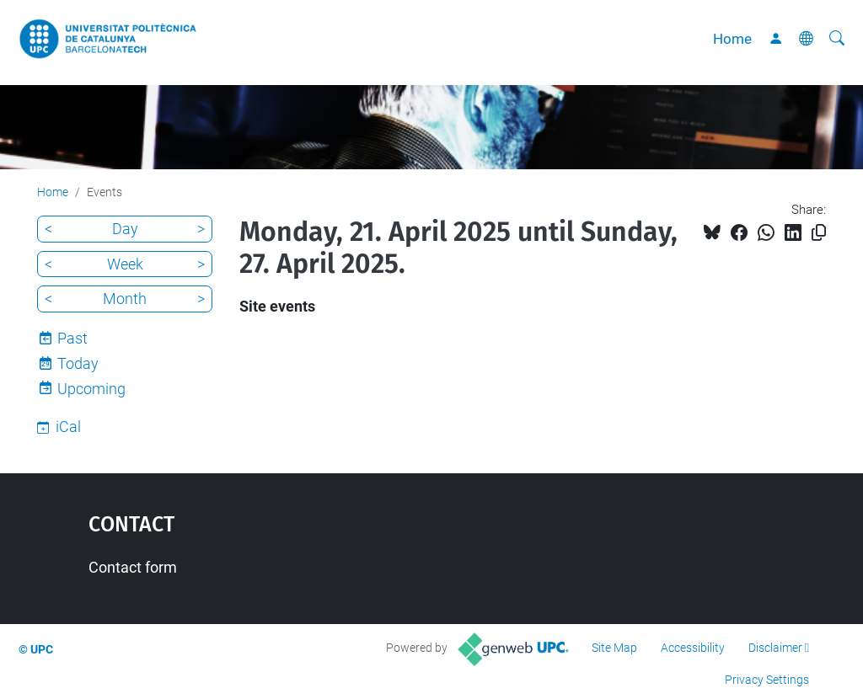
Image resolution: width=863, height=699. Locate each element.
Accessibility (693, 647)
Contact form (132, 567)
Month (125, 298)
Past (72, 338)
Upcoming (91, 389)
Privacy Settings (767, 679)
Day (125, 228)
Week (125, 264)
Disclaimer (775, 647)
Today (78, 363)
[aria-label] (836, 38)
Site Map (614, 647)
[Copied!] (819, 233)
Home (732, 38)
